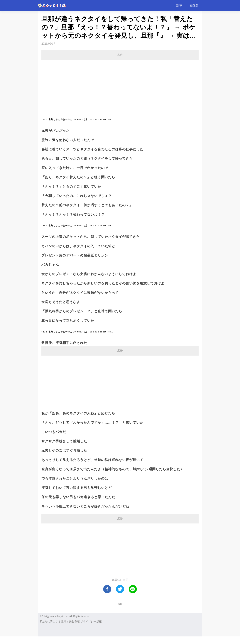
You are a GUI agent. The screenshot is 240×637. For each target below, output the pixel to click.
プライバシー (88, 621)
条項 (77, 621)
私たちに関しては (50, 621)
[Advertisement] (120, 85)
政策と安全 (67, 621)
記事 (179, 5)
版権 (99, 621)
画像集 (194, 5)
